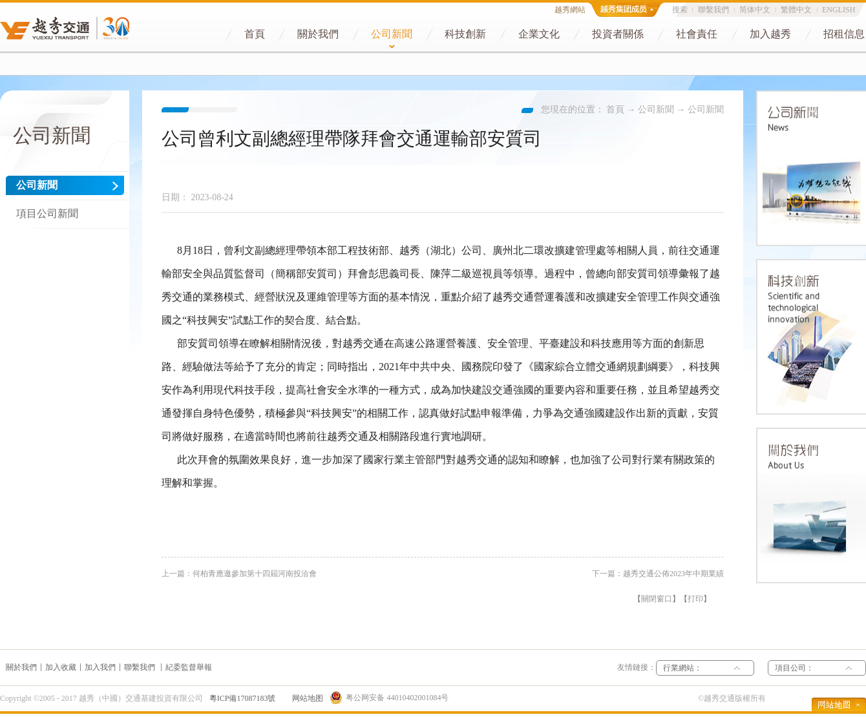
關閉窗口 (656, 598)
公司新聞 (656, 109)
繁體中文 (796, 9)
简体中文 (754, 9)
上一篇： (239, 573)
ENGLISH (838, 9)
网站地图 (305, 698)
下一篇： (658, 573)
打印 (695, 598)
